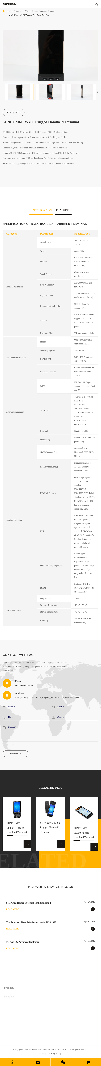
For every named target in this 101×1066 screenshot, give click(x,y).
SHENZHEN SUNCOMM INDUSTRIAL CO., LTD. (47, 1049)
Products (17, 11)
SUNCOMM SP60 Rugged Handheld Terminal (50, 828)
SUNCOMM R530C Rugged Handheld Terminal (29, 15)
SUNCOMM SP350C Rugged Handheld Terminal (17, 829)
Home (8, 11)
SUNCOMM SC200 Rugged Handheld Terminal (84, 834)
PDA (26, 11)
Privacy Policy (55, 1053)
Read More (50, 909)
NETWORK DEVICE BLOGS (50, 887)
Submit (15, 753)
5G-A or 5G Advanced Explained (22, 942)
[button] (98, 92)
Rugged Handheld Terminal (43, 11)
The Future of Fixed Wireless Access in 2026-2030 (31, 922)
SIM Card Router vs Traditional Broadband (28, 903)
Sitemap (42, 1053)
